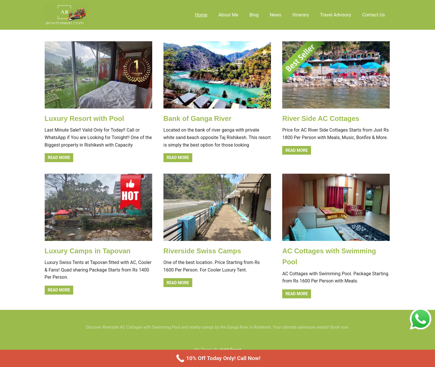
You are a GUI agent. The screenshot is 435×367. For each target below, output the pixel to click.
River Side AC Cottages (320, 118)
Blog (254, 15)
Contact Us (373, 15)
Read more (59, 157)
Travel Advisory (335, 15)
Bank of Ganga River (197, 118)
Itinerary (300, 15)
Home (201, 15)
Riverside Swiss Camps (202, 251)
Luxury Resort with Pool (84, 118)
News (275, 15)
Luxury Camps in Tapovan (88, 251)
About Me (228, 15)
